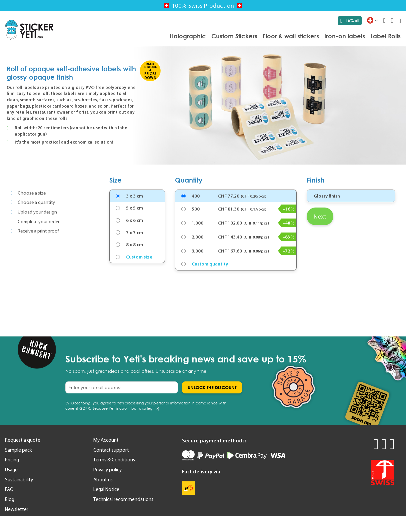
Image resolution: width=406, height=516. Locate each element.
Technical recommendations (123, 499)
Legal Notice (106, 489)
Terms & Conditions (114, 460)
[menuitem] (188, 36)
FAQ (9, 489)
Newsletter (16, 509)
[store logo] (29, 30)
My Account (106, 440)
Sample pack (18, 450)
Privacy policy (107, 470)
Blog (9, 499)
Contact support (111, 450)
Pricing (12, 460)
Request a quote (22, 440)
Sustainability (19, 480)
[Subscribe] (212, 387)
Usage (11, 470)
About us (103, 480)
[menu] (230, 36)
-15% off (349, 21)
